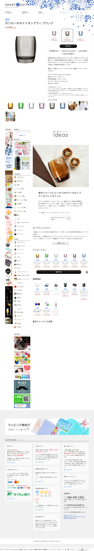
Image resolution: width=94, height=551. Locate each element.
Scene (16, 239)
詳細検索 (21, 135)
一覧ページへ (61, 243)
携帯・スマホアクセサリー (23, 222)
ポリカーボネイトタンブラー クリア (56, 260)
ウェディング (20, 319)
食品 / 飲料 (19, 181)
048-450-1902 (75, 497)
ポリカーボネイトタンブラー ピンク (65, 260)
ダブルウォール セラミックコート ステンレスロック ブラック (84, 291)
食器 (18, 185)
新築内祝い (20, 294)
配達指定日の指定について (42, 469)
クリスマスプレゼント (22, 271)
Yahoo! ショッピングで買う (68, 50)
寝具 (18, 215)
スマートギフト (16, 5)
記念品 (18, 301)
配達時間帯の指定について (42, 488)
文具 (18, 219)
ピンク (54, 35)
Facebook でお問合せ (68, 53)
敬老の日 (19, 264)
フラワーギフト (21, 226)
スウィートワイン (56, 288)
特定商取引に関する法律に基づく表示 (74, 516)
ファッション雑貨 (21, 207)
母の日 (18, 257)
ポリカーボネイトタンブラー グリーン (47, 260)
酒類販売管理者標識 (69, 518)
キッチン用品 (20, 188)
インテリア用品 (21, 196)
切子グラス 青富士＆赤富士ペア (37, 308)
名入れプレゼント (21, 242)
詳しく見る (10, 462)
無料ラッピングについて (70, 476)
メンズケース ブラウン (74, 288)
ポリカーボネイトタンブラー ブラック (74, 260)
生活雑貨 (19, 203)
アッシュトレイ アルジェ (37, 288)
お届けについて (39, 446)
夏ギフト (19, 268)
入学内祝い (20, 290)
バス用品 (19, 192)
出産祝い (19, 323)
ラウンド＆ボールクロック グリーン (47, 308)
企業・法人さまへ (68, 515)
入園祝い (19, 327)
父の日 (18, 260)
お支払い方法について (12, 469)
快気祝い (19, 305)
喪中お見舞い (20, 312)
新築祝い (19, 297)
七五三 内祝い (20, 286)
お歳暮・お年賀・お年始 (23, 275)
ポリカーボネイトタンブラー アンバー (37, 260)
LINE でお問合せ (83, 50)
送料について (10, 446)
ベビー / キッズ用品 (22, 200)
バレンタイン (20, 249)
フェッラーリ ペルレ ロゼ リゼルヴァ (56, 308)
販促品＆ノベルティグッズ (23, 279)
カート (81, 13)
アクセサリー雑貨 (21, 211)
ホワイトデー (20, 253)
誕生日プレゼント (21, 246)
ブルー (80, 35)
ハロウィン (20, 308)
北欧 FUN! (19, 283)
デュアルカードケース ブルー (47, 288)
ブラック (67, 35)
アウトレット (20, 234)
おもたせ (19, 316)
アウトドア (20, 230)
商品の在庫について (40, 516)
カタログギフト (21, 177)
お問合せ (67, 493)
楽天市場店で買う (54, 50)
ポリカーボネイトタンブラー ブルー (84, 260)
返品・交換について (69, 446)
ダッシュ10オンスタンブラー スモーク (65, 289)
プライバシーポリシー (56, 549)
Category (17, 174)
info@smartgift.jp (75, 505)
